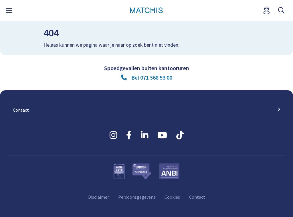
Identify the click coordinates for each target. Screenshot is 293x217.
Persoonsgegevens (136, 197)
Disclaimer (98, 197)
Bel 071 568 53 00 (151, 77)
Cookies (172, 197)
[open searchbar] (281, 10)
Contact (197, 197)
